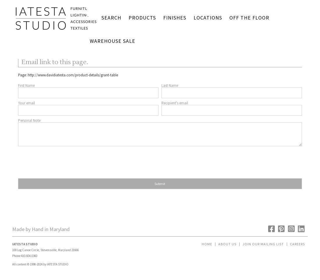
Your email (26, 103)
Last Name (169, 85)
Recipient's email (174, 103)
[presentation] (62, 160)
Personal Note (29, 120)
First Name (26, 85)
